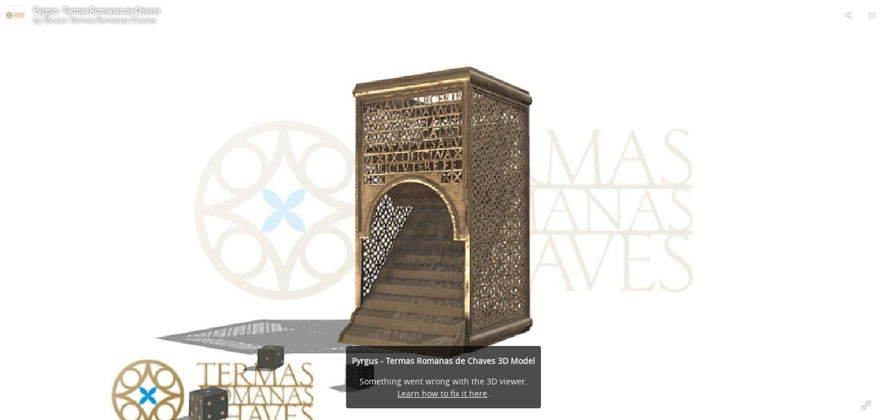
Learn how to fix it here (442, 393)
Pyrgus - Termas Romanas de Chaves (96, 10)
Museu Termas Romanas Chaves (100, 20)
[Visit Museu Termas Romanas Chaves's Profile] (15, 15)
